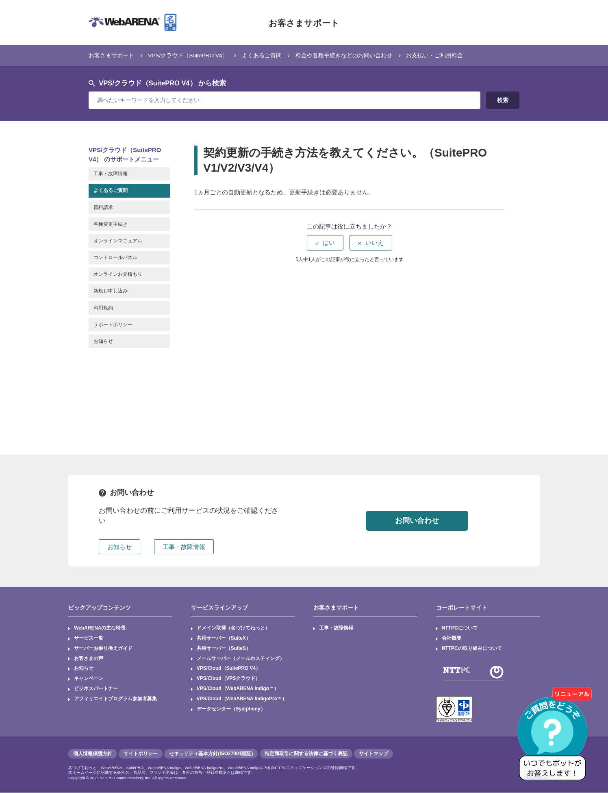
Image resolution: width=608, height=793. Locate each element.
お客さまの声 (88, 659)
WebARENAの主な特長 (100, 628)
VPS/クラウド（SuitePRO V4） (194, 55)
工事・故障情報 (336, 628)
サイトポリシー (141, 754)
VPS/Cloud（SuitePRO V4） (229, 669)
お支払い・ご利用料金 (456, 55)
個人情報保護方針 (92, 754)
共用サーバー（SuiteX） (224, 638)
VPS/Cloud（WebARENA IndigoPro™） (242, 700)
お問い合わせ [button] (417, 520)
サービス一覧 (88, 638)
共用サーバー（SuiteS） (224, 648)
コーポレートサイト (461, 607)
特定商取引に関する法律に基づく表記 (306, 754)
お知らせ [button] (119, 546)
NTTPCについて (460, 628)
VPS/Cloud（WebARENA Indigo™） (238, 690)
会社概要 (451, 638)
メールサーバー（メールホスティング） (240, 659)
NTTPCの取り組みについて (472, 648)
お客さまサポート (304, 22)
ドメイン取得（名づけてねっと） (233, 628)
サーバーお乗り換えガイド (103, 648)
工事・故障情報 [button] (184, 546)
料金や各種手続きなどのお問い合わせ (360, 55)
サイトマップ (373, 754)
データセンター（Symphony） (231, 710)
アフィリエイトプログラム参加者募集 (115, 700)
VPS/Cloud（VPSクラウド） (229, 679)
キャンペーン (88, 679)
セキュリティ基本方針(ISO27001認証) (211, 754)
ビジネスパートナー (96, 690)
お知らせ (83, 669)
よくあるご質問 (273, 55)
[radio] (325, 242)
